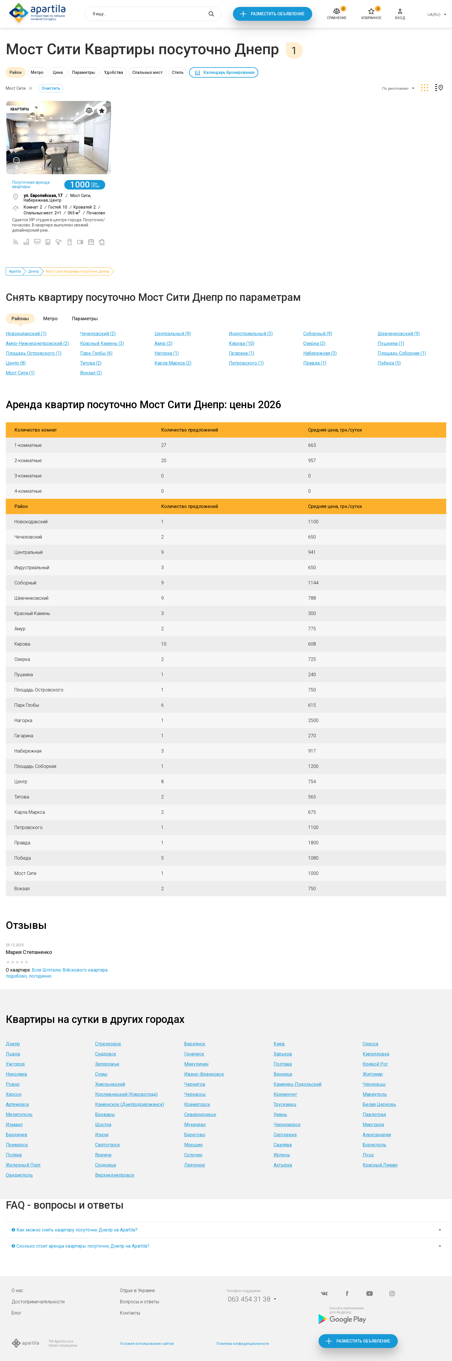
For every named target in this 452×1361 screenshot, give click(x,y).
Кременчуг (285, 1094)
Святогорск (107, 1145)
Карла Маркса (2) (173, 363)
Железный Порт (23, 1165)
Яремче (103, 1155)
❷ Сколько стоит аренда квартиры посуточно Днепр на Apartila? (80, 1246)
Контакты (130, 1313)
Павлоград (374, 1114)
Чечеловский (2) (98, 333)
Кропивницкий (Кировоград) (126, 1094)
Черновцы (374, 1084)
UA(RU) (433, 14)
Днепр (33, 271)
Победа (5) (389, 363)
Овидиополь (19, 1175)
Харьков (283, 1054)
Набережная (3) (320, 353)
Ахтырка (283, 1165)
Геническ (194, 1054)
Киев (279, 1044)
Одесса (370, 1044)
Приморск (17, 1145)
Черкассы (195, 1094)
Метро (37, 72)
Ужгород (15, 1064)
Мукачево (195, 1124)
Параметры (83, 72)
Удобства (113, 72)
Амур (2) (163, 343)
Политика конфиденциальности (242, 1344)
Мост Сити (16, 88)
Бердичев (16, 1134)
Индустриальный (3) (251, 333)
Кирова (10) (241, 343)
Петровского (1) (246, 363)
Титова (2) (90, 363)
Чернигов (194, 1084)
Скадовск (105, 1054)
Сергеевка (285, 1134)
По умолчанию (395, 88)
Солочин (193, 1155)
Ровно (13, 1084)
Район (16, 72)
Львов (13, 1054)
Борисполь (374, 1145)
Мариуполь (375, 1094)
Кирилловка (376, 1054)
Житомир (373, 1074)
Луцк (368, 1155)
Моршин (193, 1145)
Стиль (178, 72)
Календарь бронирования (229, 72)
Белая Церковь (379, 1104)
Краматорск (197, 1104)
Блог (17, 1313)
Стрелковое (108, 1044)
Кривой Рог (375, 1064)
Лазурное (194, 1165)
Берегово (194, 1134)
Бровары (105, 1114)
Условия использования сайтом (147, 1344)
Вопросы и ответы (139, 1301)
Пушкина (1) (391, 343)
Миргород (373, 1124)
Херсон (13, 1094)
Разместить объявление (277, 14)
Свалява (283, 1145)
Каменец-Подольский (297, 1084)
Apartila (15, 271)
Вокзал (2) (91, 373)
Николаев (16, 1074)
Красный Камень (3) (102, 343)
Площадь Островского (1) (33, 353)
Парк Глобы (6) (96, 353)
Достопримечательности (38, 1301)
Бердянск (194, 1044)
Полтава (283, 1064)
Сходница (105, 1165)
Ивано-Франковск (204, 1074)
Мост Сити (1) (20, 373)
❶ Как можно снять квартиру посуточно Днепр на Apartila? (74, 1230)
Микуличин (196, 1064)
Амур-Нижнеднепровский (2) (37, 343)
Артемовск (17, 1104)
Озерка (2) (314, 343)
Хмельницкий (110, 1084)
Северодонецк (200, 1114)
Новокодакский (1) (26, 333)
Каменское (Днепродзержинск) (129, 1104)
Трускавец (285, 1104)
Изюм (101, 1134)
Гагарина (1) (241, 353)
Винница (283, 1074)
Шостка (103, 1124)
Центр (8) (16, 363)
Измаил (14, 1124)
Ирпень (282, 1155)
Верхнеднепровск (114, 1175)
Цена (58, 72)
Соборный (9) (317, 333)
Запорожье (107, 1064)
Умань (280, 1114)
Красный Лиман (380, 1165)
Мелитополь (19, 1114)
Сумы (101, 1074)
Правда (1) (314, 363)
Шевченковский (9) (399, 333)
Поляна (14, 1155)
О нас (17, 1290)
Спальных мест (147, 72)
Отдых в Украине (137, 1290)
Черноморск (287, 1124)
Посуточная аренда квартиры (31, 184)
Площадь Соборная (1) (402, 353)
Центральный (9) (173, 333)
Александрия (377, 1134)
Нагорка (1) (167, 353)
